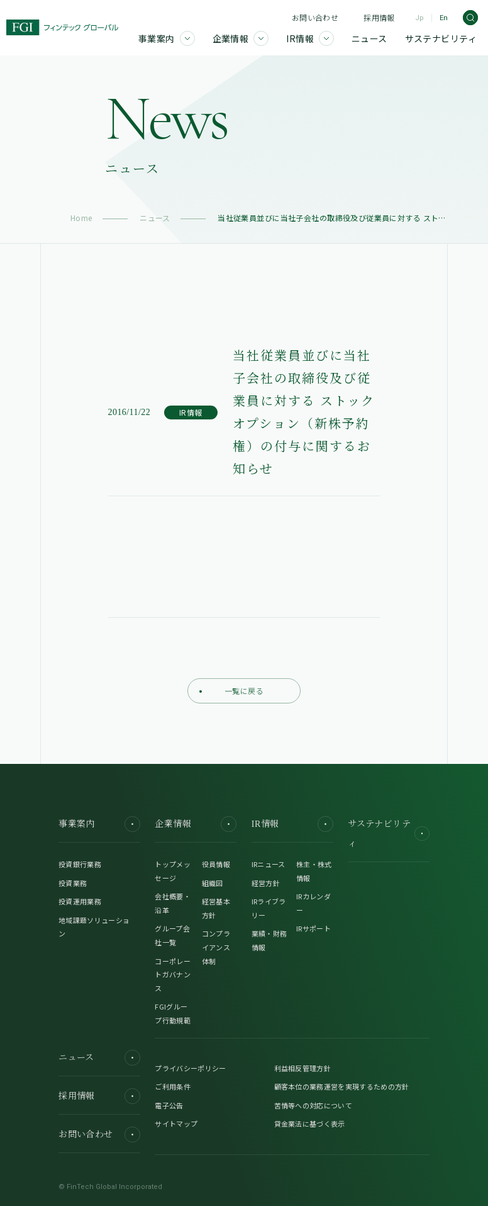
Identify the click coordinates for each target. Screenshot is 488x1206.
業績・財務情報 (269, 940)
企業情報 (195, 824)
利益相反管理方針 (302, 1068)
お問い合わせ (315, 17)
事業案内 (99, 824)
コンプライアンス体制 (216, 946)
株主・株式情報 (314, 871)
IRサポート (313, 928)
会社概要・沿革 (173, 903)
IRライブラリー (269, 908)
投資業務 (72, 883)
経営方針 (266, 883)
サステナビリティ (389, 833)
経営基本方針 (216, 908)
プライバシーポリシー (190, 1068)
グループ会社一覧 (172, 935)
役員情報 (216, 864)
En (444, 18)
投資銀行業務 (79, 864)
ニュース (155, 217)
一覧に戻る (231, 690)
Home (81, 217)
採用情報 (378, 17)
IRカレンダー (313, 903)
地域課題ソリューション (94, 927)
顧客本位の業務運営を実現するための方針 (341, 1086)
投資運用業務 (79, 901)
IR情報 (292, 824)
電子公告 (169, 1105)
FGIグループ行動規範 (173, 1013)
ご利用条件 (173, 1086)
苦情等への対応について (313, 1105)
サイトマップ (176, 1123)
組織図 (212, 883)
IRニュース (269, 864)
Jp (419, 18)
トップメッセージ (173, 871)
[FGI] (62, 27)
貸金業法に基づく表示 (309, 1123)
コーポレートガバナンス (173, 974)
